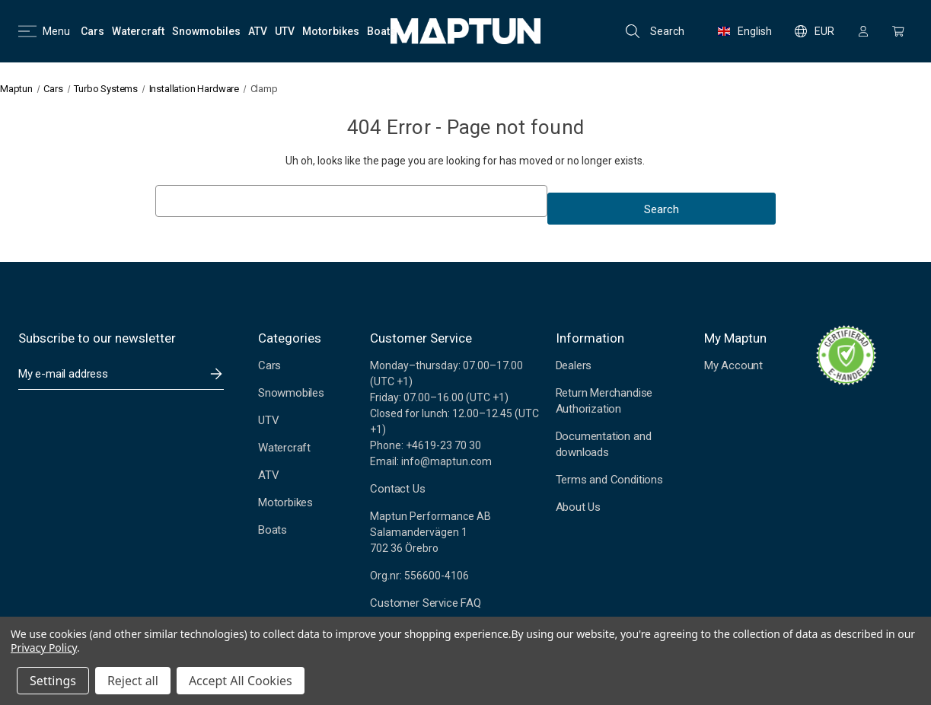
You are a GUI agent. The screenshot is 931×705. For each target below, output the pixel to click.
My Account (733, 365)
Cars (269, 365)
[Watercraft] (138, 31)
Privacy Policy (44, 647)
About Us (578, 507)
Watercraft (284, 448)
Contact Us (397, 489)
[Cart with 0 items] (898, 31)
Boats (272, 530)
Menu (44, 31)
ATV (268, 475)
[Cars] (92, 31)
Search (655, 31)
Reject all (132, 680)
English (745, 31)
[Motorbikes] (330, 31)
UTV (268, 420)
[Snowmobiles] (206, 31)
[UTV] (285, 31)
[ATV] (257, 31)
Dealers (574, 365)
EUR (814, 31)
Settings (53, 680)
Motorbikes (285, 502)
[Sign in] (863, 31)
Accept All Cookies (240, 680)
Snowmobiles (291, 393)
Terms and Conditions (609, 479)
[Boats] (381, 31)
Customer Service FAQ (425, 603)
